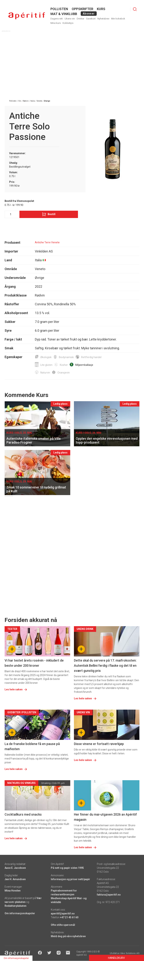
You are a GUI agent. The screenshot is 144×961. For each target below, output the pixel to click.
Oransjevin (63, 372)
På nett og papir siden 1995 (67, 867)
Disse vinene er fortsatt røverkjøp (99, 744)
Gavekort (91, 18)
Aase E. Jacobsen (15, 867)
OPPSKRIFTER (82, 9)
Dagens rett (56, 18)
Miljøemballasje (84, 364)
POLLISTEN (59, 9)
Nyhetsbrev (103, 18)
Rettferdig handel (91, 357)
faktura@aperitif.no (109, 894)
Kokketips (68, 23)
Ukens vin (70, 18)
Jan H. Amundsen (15, 879)
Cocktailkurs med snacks (23, 814)
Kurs (101, 9)
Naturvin (45, 372)
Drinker (80, 18)
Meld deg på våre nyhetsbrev (68, 936)
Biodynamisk (66, 357)
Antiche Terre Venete (47, 242)
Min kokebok (118, 18)
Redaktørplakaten (15, 905)
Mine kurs (55, 23)
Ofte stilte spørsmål (63, 924)
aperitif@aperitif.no (63, 913)
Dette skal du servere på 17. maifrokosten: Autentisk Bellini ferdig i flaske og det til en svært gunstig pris (105, 665)
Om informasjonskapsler (20, 913)
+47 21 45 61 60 (69, 917)
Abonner (89, 13)
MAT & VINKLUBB (63, 14)
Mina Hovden (13, 890)
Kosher (64, 364)
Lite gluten (46, 364)
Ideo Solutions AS (129, 953)
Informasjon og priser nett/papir (70, 879)
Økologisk (46, 357)
